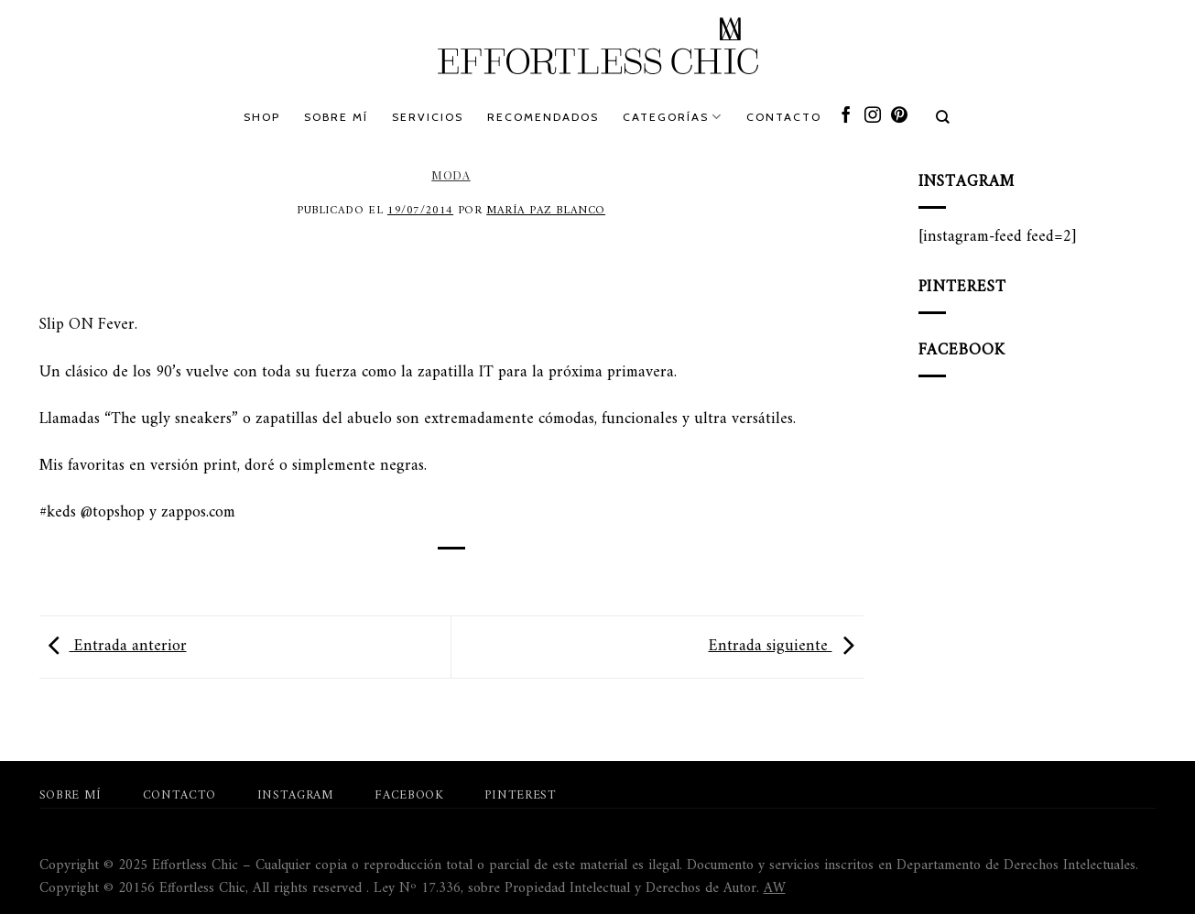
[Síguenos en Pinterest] (899, 116)
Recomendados (543, 117)
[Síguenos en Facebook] (846, 116)
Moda (450, 175)
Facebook (409, 796)
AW (775, 888)
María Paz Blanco (545, 211)
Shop (262, 117)
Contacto (783, 117)
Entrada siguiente (786, 646)
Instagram (295, 796)
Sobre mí (336, 117)
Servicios (427, 117)
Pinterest (520, 796)
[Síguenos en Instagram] (872, 116)
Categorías (672, 116)
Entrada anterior (113, 646)
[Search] (943, 117)
